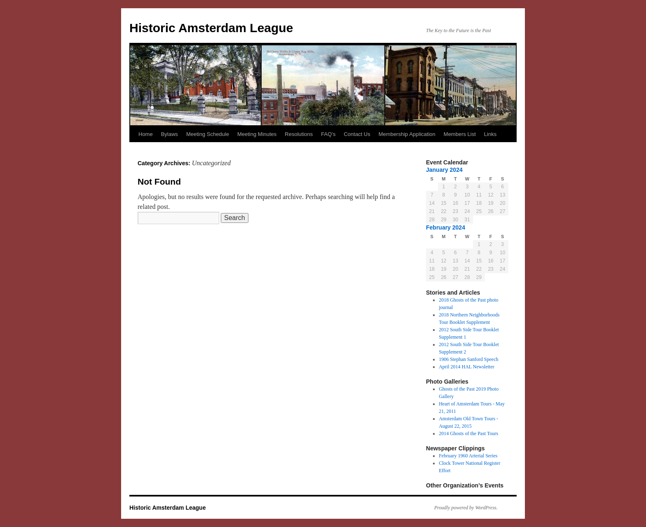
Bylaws (169, 134)
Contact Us (357, 134)
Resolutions (299, 134)
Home (145, 134)
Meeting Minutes (256, 134)
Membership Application (407, 134)
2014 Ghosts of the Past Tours (468, 433)
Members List (460, 134)
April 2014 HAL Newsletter (466, 367)
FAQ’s (328, 134)
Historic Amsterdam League (211, 28)
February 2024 (445, 227)
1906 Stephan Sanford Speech (468, 359)
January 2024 (444, 169)
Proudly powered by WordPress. (466, 508)
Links (490, 134)
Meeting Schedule (207, 134)
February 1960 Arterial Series (468, 456)
